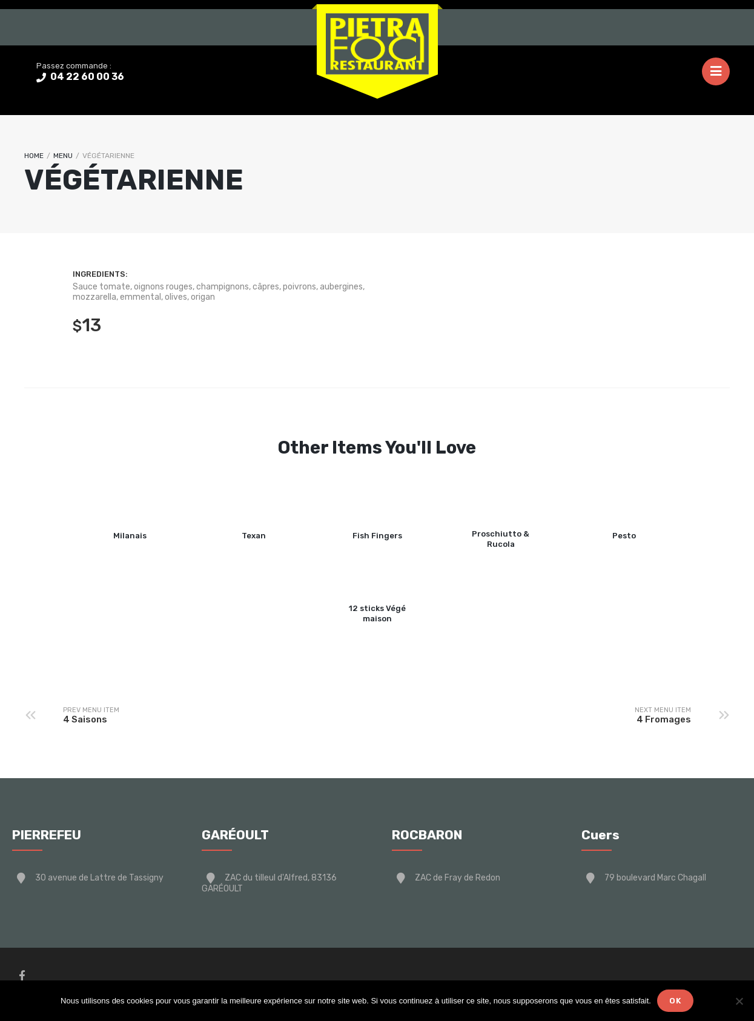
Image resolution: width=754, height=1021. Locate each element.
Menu (63, 155)
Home (34, 155)
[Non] (739, 1001)
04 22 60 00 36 (86, 76)
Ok (675, 1000)
